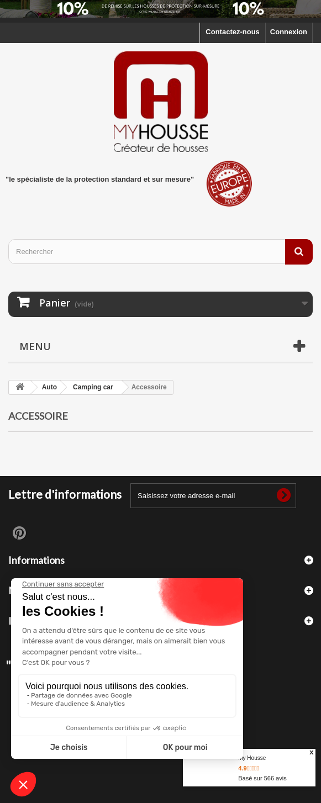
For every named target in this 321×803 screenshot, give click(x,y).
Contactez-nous (233, 32)
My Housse (252, 758)
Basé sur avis (262, 778)
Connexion (288, 32)
